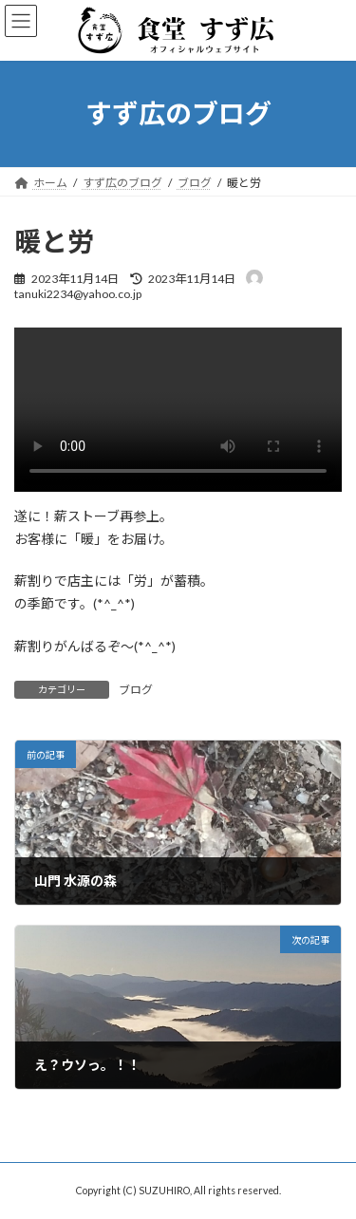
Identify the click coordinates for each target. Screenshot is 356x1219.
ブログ (136, 690)
